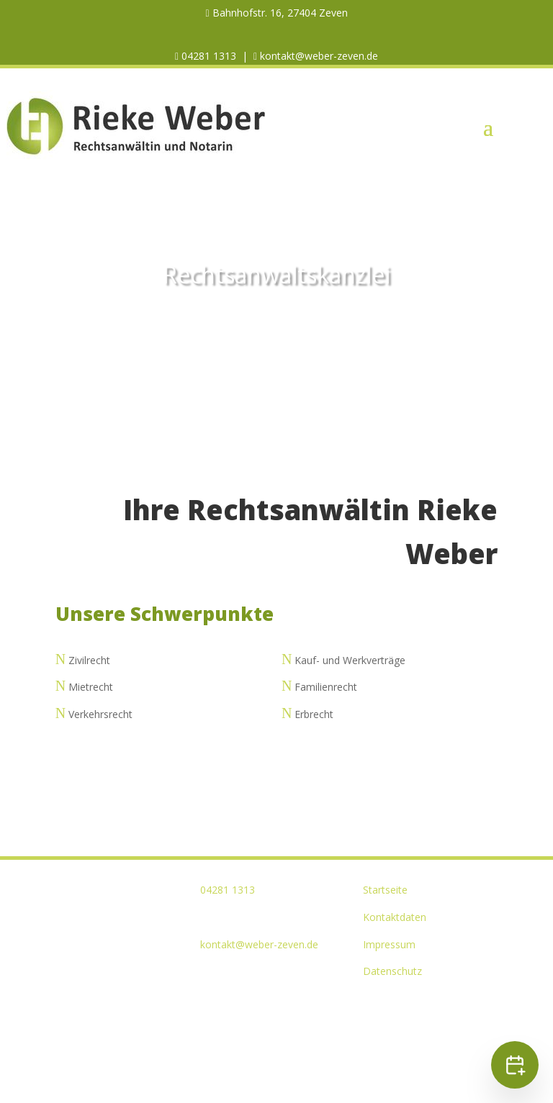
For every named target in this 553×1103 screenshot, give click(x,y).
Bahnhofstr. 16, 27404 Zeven (279, 12)
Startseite (385, 890)
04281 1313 (207, 56)
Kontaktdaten (394, 917)
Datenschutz (392, 971)
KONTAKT (276, 332)
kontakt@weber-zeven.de (317, 56)
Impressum (389, 944)
